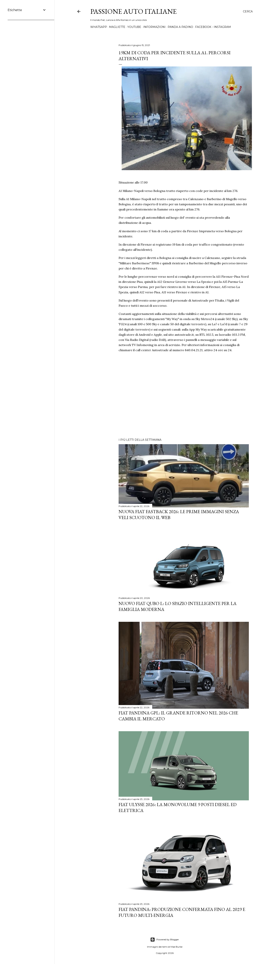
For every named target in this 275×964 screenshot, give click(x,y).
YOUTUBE (134, 27)
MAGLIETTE (117, 27)
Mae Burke (176, 946)
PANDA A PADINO (180, 27)
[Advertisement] (184, 402)
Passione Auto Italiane (133, 11)
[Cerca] (248, 11)
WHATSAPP (98, 27)
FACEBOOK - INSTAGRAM (213, 27)
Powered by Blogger (164, 939)
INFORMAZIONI (154, 27)
